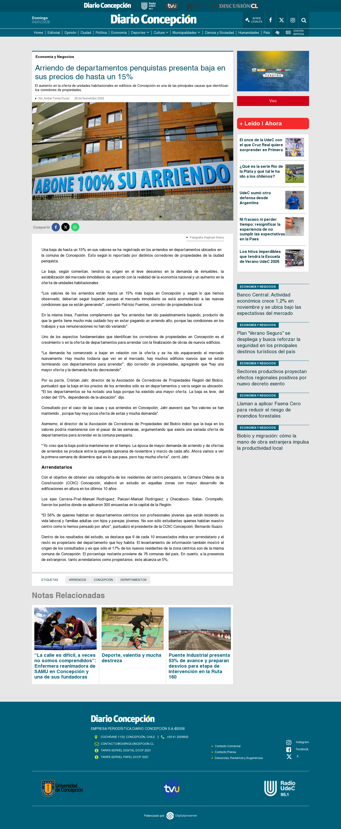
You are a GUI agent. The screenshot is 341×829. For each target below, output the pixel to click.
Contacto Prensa (225, 752)
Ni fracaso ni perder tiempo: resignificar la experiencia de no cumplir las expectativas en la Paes (262, 229)
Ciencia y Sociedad (219, 33)
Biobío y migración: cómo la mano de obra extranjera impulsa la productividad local (273, 442)
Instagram (297, 742)
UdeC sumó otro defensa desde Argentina (255, 198)
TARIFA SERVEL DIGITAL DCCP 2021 (126, 750)
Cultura (159, 33)
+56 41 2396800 (177, 737)
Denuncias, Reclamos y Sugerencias (239, 758)
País (267, 33)
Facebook (297, 749)
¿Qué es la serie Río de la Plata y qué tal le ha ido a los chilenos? (261, 171)
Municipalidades (185, 33)
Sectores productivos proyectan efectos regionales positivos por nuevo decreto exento (272, 378)
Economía (119, 33)
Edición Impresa (295, 32)
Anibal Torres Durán (57, 98)
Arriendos (77, 580)
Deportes (138, 33)
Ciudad (86, 33)
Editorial (54, 33)
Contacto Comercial (228, 746)
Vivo (273, 101)
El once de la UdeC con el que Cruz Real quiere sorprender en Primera (261, 145)
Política (101, 33)
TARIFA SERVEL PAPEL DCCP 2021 (124, 757)
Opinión (70, 33)
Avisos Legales (253, 20)
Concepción (103, 580)
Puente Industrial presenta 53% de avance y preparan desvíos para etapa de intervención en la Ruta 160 (199, 666)
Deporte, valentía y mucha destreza (131, 657)
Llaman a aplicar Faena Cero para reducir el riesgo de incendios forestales (269, 410)
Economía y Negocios (258, 286)
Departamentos (134, 580)
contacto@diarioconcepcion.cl (127, 743)
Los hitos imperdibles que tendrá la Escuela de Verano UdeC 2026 (260, 256)
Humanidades (248, 33)
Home (38, 33)
